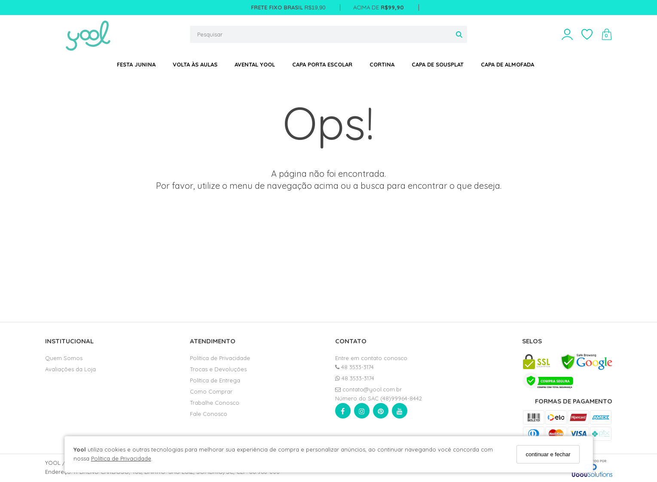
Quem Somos (64, 358)
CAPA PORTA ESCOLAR (322, 64)
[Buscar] (459, 34)
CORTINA (382, 64)
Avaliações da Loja (70, 369)
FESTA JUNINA (136, 64)
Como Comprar (211, 391)
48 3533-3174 (354, 367)
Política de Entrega (215, 380)
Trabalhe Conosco (214, 402)
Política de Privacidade (121, 458)
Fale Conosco (208, 413)
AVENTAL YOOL (255, 64)
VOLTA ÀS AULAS (195, 64)
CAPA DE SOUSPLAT (438, 64)
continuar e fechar (548, 454)
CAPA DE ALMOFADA (507, 64)
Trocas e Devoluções (218, 369)
